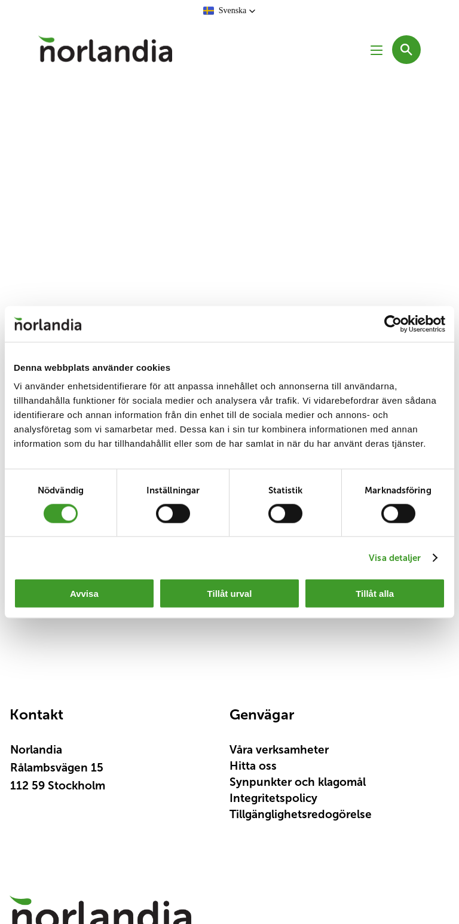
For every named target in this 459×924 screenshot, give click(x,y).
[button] (229, 10)
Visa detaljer (395, 557)
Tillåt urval (229, 593)
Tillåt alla (375, 593)
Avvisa (84, 593)
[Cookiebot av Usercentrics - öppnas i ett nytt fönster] (393, 324)
